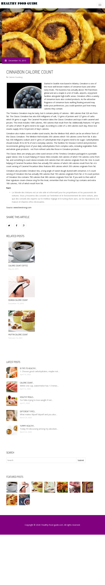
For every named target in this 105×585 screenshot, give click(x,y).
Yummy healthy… (27, 426)
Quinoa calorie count (18, 300)
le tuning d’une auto (69, 198)
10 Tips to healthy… (28, 368)
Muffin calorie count (18, 334)
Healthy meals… (27, 397)
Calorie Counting (15, 77)
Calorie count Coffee (18, 265)
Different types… (28, 411)
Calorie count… (27, 382)
